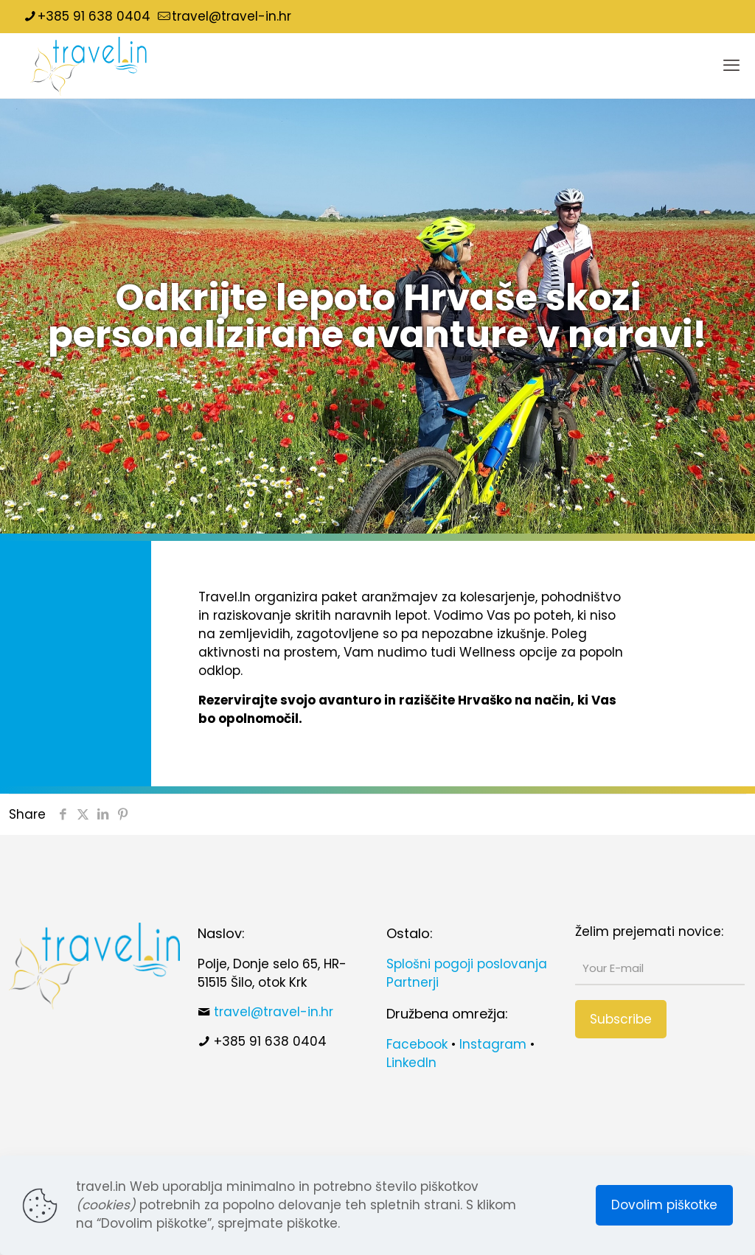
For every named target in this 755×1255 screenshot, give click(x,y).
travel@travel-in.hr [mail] (231, 16)
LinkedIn (411, 1063)
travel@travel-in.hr (273, 1012)
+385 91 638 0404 (270, 1041)
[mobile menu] (731, 65)
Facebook (417, 1044)
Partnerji (412, 982)
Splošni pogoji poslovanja (466, 964)
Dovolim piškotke (664, 1205)
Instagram (492, 1044)
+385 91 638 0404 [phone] (94, 16)
